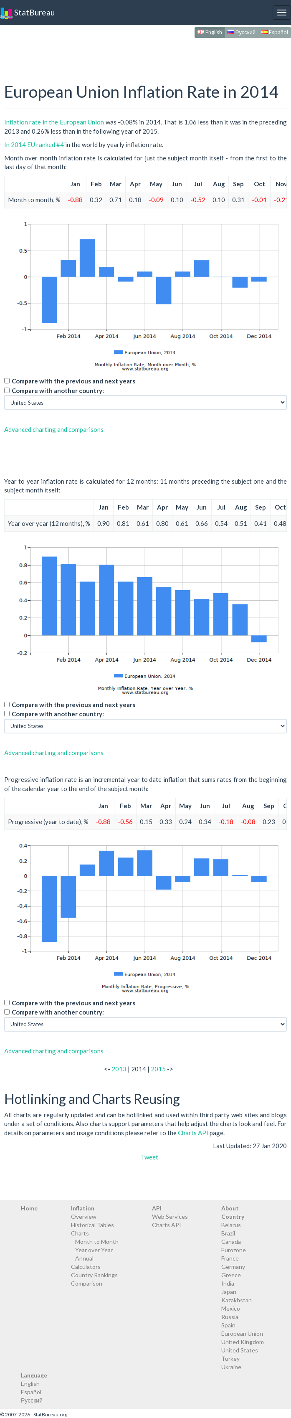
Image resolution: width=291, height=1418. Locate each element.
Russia (229, 1316)
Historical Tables (92, 1224)
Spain (228, 1325)
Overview (83, 1216)
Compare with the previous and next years (73, 381)
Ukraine (231, 1366)
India (227, 1283)
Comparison (86, 1283)
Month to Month (97, 1241)
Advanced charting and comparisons (54, 429)
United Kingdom (242, 1341)
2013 (119, 1069)
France (230, 1258)
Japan (228, 1291)
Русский (242, 32)
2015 (158, 1069)
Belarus (231, 1224)
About (230, 1208)
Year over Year (94, 1249)
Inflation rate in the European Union (54, 122)
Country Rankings (94, 1274)
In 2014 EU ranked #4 (34, 144)
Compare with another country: (58, 390)
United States (239, 1350)
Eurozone (233, 1249)
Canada (231, 1241)
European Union (242, 1333)
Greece (231, 1274)
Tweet (149, 1157)
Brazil (228, 1233)
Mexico (230, 1308)
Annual (84, 1258)
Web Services (170, 1216)
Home (29, 1208)
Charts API (193, 1132)
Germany (233, 1266)
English (209, 32)
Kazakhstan (236, 1300)
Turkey (230, 1358)
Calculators (86, 1266)
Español (274, 32)
